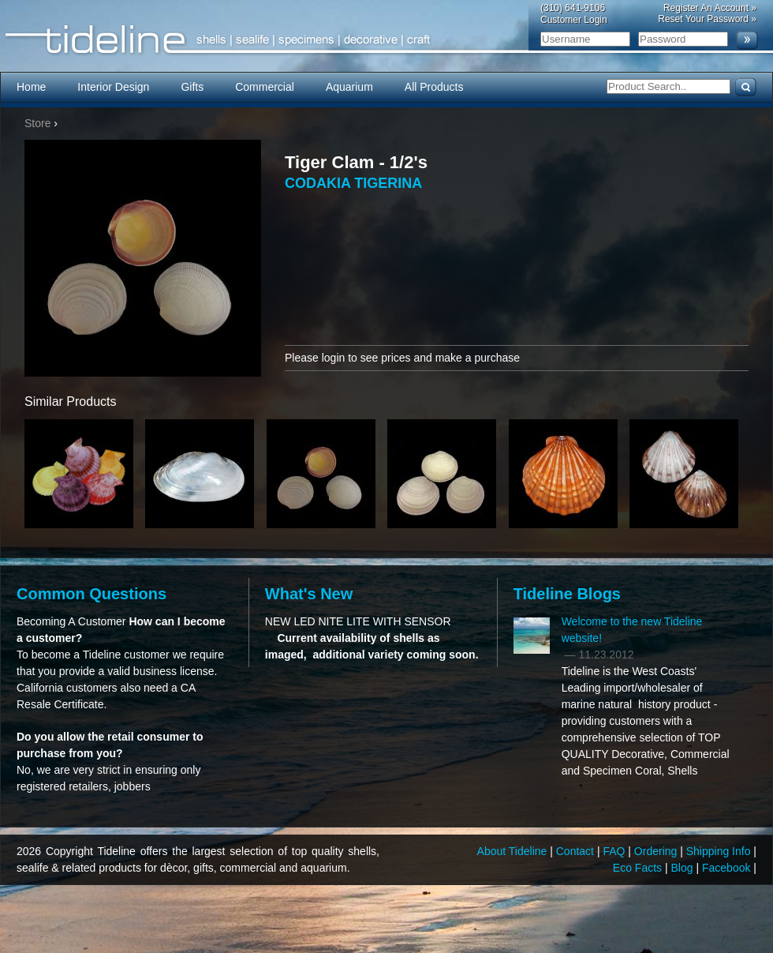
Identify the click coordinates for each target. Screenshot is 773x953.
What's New (309, 593)
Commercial (264, 87)
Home (31, 87)
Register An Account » (709, 7)
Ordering (657, 851)
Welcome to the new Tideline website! (632, 629)
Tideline (386, 40)
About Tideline (514, 851)
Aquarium (349, 87)
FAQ (615, 851)
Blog (683, 867)
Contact (576, 851)
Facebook (727, 867)
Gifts (192, 87)
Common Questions (91, 593)
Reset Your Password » (707, 18)
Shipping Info (720, 851)
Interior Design (113, 87)
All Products (434, 87)
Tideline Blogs (567, 593)
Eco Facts (639, 867)
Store (37, 123)
